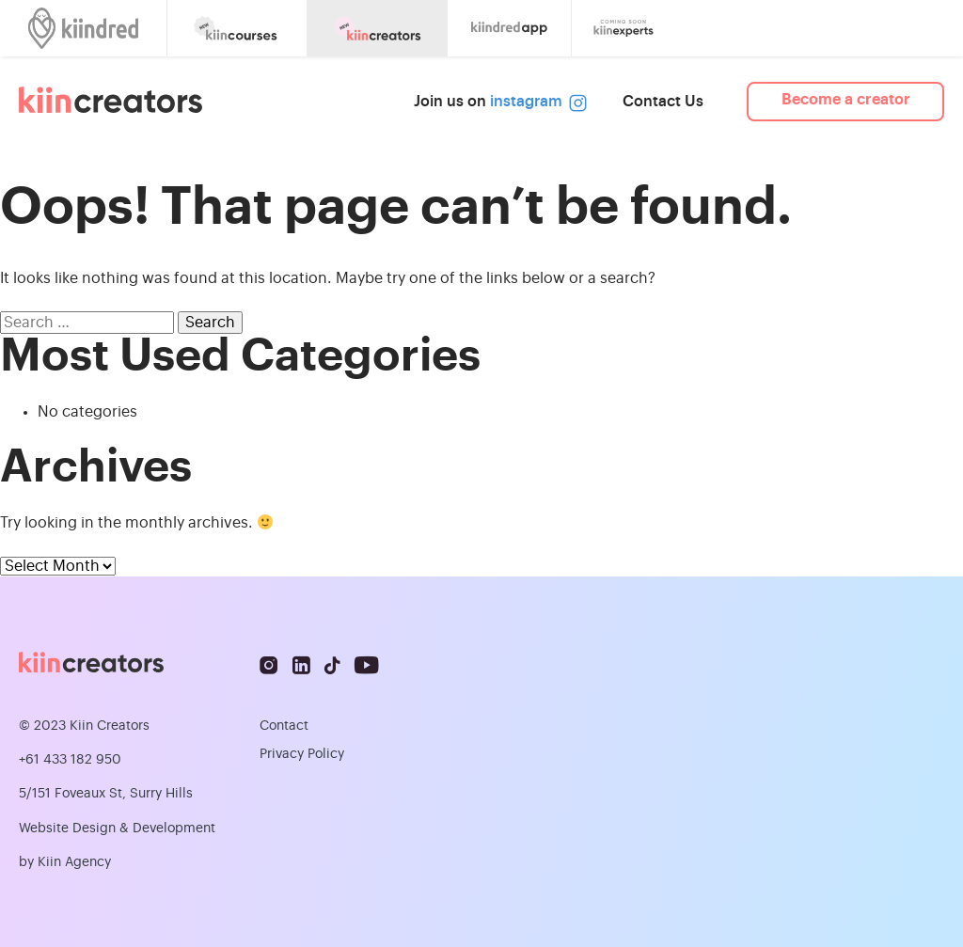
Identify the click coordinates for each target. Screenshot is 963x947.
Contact (284, 726)
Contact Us (663, 101)
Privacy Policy (302, 754)
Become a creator (845, 99)
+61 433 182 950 (70, 759)
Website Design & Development (117, 828)
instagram (534, 101)
